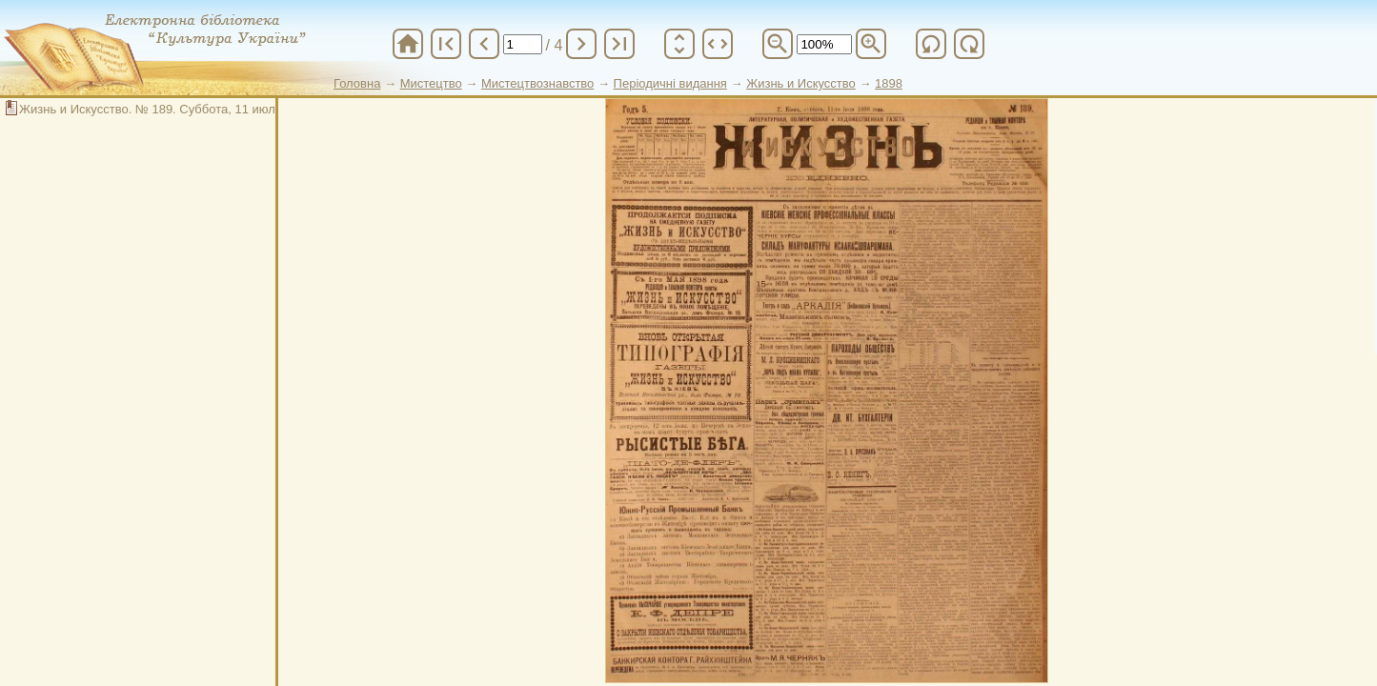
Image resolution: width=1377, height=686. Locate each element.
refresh (931, 43)
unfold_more (679, 43)
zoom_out (777, 43)
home (408, 43)
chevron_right (581, 43)
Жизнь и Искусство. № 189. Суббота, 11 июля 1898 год (176, 109)
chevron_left (484, 43)
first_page (446, 43)
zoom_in (871, 43)
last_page (619, 43)
